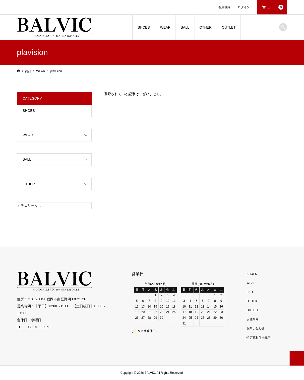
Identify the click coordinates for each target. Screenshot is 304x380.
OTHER (205, 27)
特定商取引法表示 (258, 337)
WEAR (165, 27)
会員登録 (224, 7)
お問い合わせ (255, 328)
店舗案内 (252, 319)
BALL (185, 27)
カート (275, 7)
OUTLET (229, 27)
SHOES (144, 27)
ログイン (244, 7)
